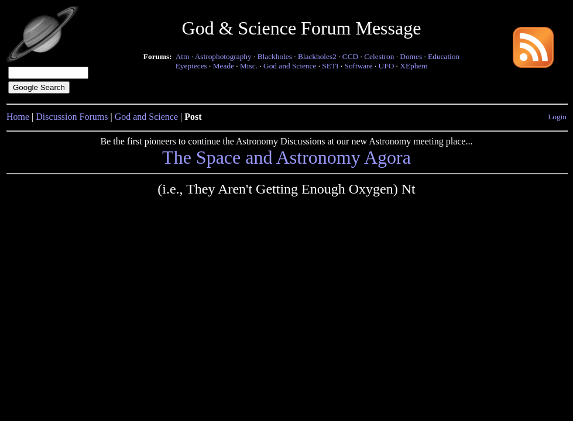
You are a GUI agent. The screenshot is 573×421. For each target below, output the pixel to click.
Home (17, 117)
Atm (183, 56)
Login (557, 116)
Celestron (379, 56)
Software (358, 65)
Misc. (249, 65)
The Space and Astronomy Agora (286, 157)
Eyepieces (191, 65)
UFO (386, 65)
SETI (330, 65)
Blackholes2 (317, 56)
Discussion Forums (72, 117)
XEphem (413, 65)
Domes (411, 56)
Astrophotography (223, 56)
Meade (223, 65)
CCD (350, 56)
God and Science (289, 65)
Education (443, 56)
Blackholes (275, 56)
